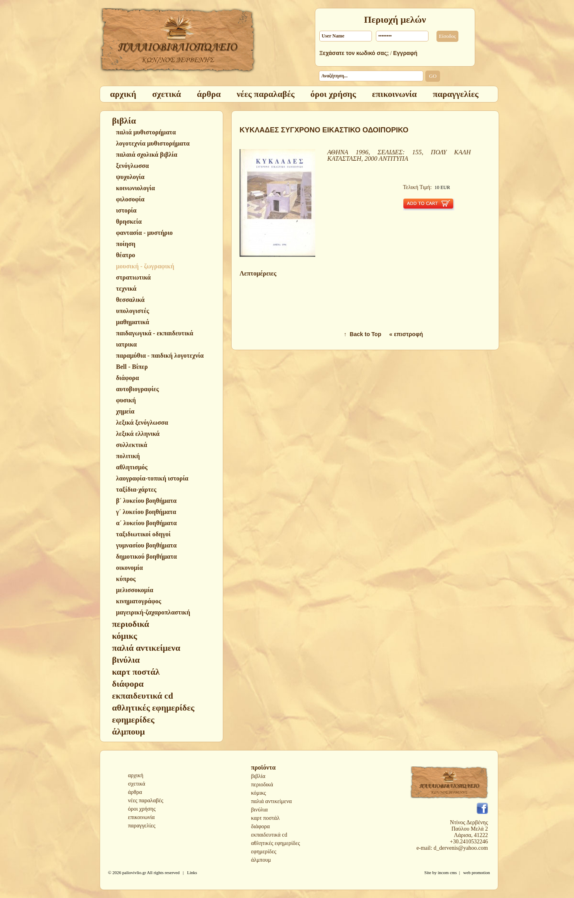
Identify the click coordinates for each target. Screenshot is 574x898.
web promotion (476, 872)
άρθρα (135, 792)
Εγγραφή (405, 53)
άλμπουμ (261, 860)
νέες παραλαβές (145, 800)
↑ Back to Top (362, 334)
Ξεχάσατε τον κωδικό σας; (354, 53)
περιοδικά (262, 785)
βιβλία (258, 776)
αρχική (136, 775)
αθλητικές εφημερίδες (275, 843)
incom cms (447, 872)
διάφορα (260, 826)
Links (192, 872)
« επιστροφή (406, 334)
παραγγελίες (141, 826)
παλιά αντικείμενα (271, 801)
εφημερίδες (263, 852)
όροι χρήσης (141, 809)
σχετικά (136, 784)
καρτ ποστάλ (265, 818)
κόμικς (258, 793)
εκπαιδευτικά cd (269, 835)
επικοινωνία (141, 817)
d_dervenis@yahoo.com (461, 848)
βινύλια (259, 810)
